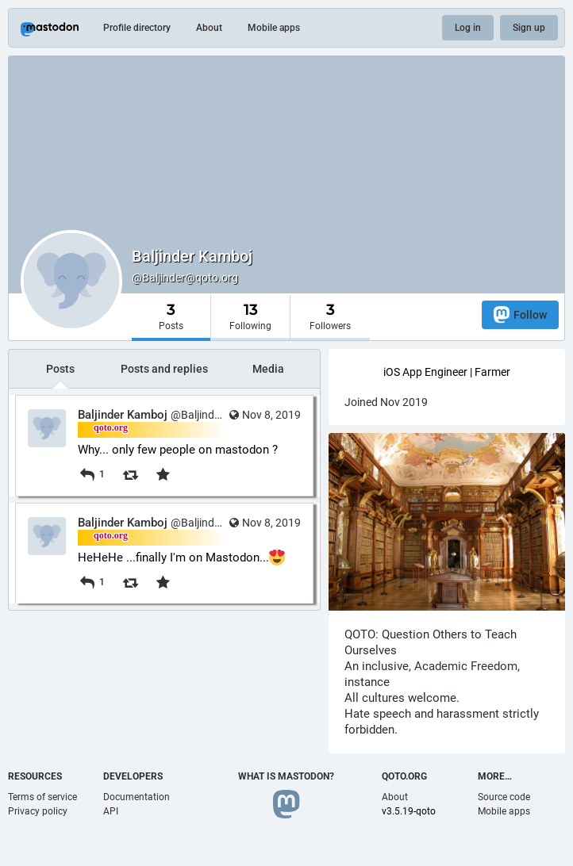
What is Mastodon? (286, 776)
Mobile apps (274, 27)
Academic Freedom (465, 666)
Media (268, 368)
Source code (504, 797)
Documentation (136, 797)
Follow (520, 314)
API (110, 811)
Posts (60, 368)
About (209, 27)
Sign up (529, 27)
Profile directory (137, 27)
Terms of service (42, 797)
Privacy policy (37, 811)
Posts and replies (164, 368)
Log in (468, 27)
